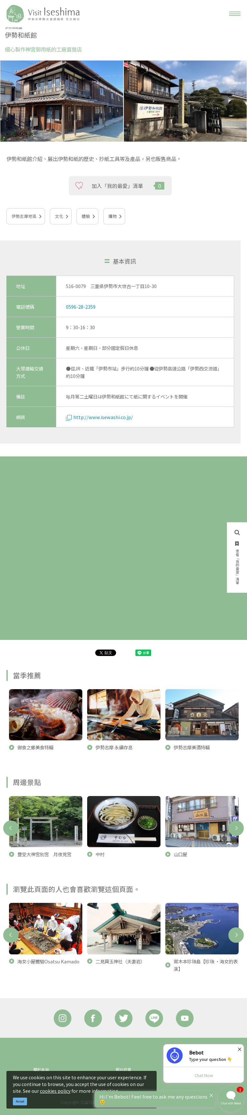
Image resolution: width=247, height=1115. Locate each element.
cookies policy (55, 1091)
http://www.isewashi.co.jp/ (99, 417)
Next (236, 828)
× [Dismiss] (239, 1049)
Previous (11, 828)
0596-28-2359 (81, 306)
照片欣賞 (123, 1069)
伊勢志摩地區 (24, 216)
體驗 (86, 216)
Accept (20, 1101)
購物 (112, 216)
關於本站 (41, 1069)
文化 (59, 216)
